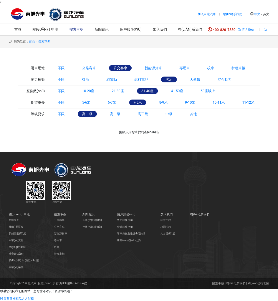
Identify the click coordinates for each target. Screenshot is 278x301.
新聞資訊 (102, 29)
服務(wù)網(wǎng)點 (129, 240)
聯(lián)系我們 (232, 14)
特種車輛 (238, 68)
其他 (193, 114)
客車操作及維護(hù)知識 (131, 233)
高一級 (87, 114)
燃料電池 (141, 79)
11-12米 (248, 102)
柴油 (85, 79)
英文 (266, 14)
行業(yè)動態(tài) (92, 226)
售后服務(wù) (125, 220)
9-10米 (190, 102)
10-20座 (88, 91)
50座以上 (208, 91)
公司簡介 (14, 220)
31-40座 (147, 91)
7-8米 (138, 102)
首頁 (17, 29)
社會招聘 (166, 220)
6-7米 (112, 102)
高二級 (115, 114)
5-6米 (86, 102)
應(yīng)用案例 (17, 247)
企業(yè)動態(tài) (92, 220)
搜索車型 (76, 29)
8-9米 (163, 102)
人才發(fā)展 (168, 233)
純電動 (111, 79)
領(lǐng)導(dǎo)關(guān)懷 (24, 260)
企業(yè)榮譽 (16, 267)
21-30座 (118, 91)
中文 (257, 14)
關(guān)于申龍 (45, 29)
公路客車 (89, 68)
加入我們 (160, 29)
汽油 (168, 79)
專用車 (184, 68)
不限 (61, 68)
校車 (210, 68)
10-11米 (219, 102)
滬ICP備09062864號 (73, 283)
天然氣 (195, 79)
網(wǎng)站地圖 (258, 283)
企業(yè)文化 (16, 240)
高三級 (143, 114)
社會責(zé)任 (16, 253)
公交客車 (120, 68)
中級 (168, 114)
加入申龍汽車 (207, 14)
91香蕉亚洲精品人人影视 (17, 298)
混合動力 (225, 79)
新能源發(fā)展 (17, 233)
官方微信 (246, 29)
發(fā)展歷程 (16, 226)
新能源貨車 (153, 68)
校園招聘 (166, 226)
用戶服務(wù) (131, 29)
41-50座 (177, 91)
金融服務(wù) (125, 226)
